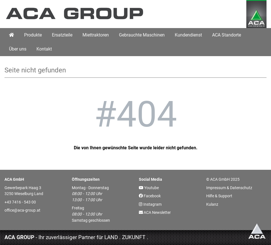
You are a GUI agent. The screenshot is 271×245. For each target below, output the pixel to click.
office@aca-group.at (22, 210)
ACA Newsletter (155, 212)
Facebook (150, 196)
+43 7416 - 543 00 (20, 202)
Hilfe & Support (219, 196)
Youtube (149, 188)
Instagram (150, 204)
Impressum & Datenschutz (229, 188)
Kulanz (212, 204)
